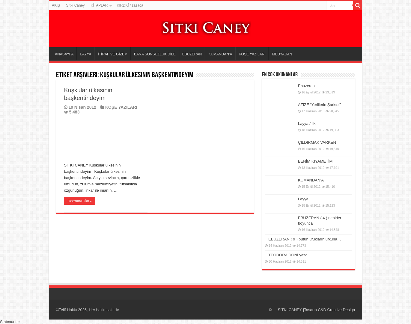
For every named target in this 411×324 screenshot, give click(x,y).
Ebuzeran (306, 86)
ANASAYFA (64, 54)
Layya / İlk (307, 123)
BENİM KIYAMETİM (315, 161)
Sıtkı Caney (75, 5)
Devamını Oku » (79, 201)
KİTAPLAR (99, 5)
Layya (303, 199)
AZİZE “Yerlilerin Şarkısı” (319, 104)
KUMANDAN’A (220, 54)
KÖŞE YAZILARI (252, 54)
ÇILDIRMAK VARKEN (317, 142)
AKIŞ (56, 5)
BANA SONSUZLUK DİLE (155, 54)
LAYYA (85, 54)
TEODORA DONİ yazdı (288, 255)
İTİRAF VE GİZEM (112, 54)
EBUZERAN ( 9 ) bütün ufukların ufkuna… (304, 239)
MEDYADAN (282, 54)
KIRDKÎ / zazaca (130, 5)
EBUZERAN (192, 54)
